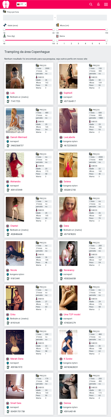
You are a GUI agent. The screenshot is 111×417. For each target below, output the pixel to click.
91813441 (15, 278)
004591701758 (18, 411)
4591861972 (16, 367)
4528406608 (16, 234)
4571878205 (70, 234)
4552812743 (70, 190)
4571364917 (70, 101)
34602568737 (17, 145)
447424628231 (71, 367)
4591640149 (70, 411)
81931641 (15, 323)
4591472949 (16, 190)
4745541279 (70, 323)
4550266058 (70, 278)
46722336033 (70, 145)
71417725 (15, 101)
